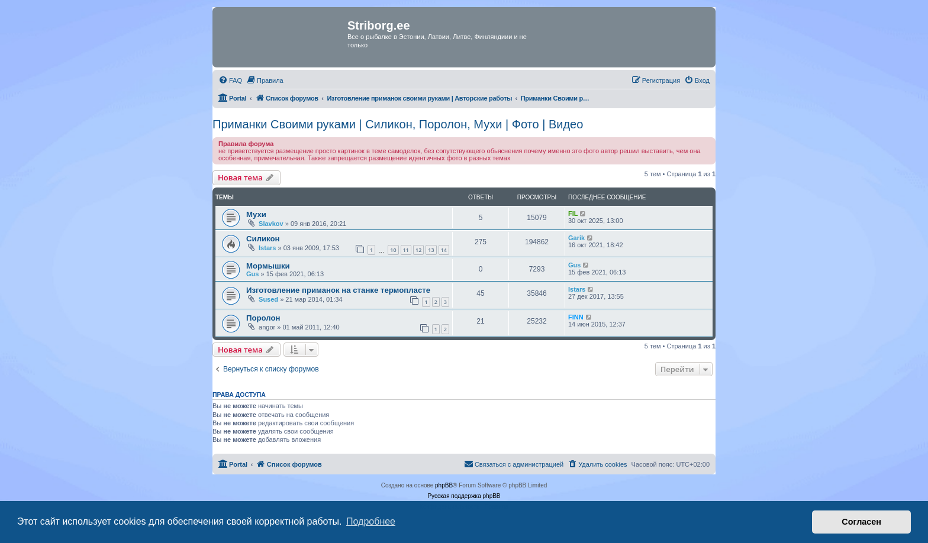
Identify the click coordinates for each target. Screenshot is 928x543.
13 (431, 250)
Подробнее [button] (370, 521)
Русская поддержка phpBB (463, 496)
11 (406, 250)
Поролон (263, 317)
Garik (576, 237)
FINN (576, 317)
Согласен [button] (861, 521)
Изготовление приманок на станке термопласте (338, 290)
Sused (268, 299)
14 (444, 250)
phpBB (444, 485)
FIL (573, 213)
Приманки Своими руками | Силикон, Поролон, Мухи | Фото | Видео (397, 124)
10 (393, 250)
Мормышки (268, 265)
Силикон (263, 238)
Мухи (256, 214)
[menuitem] (230, 80)
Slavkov (271, 223)
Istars (267, 247)
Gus (252, 273)
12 (418, 250)
